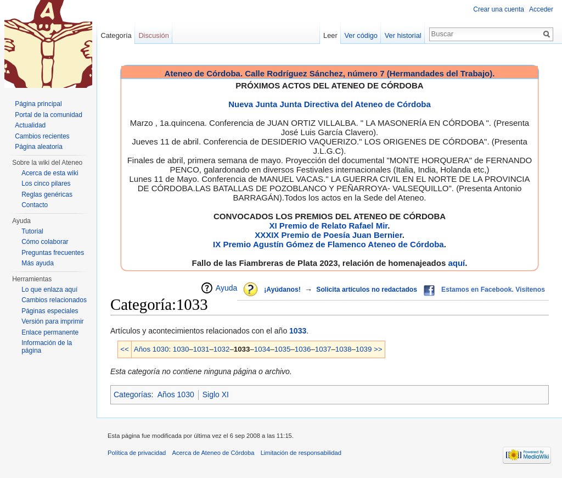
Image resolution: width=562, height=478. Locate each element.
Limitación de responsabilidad (301, 452)
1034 (262, 349)
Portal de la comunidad (48, 115)
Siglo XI (216, 394)
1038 (343, 349)
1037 (323, 349)
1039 (364, 349)
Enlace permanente (49, 332)
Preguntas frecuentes (52, 253)
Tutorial (32, 231)
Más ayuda (37, 263)
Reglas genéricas (46, 194)
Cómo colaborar (44, 242)
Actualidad (30, 125)
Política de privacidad (137, 452)
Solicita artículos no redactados (366, 289)
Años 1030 (151, 349)
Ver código (361, 35)
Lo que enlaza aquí (49, 289)
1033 (297, 330)
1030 (181, 349)
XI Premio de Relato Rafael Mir (328, 225)
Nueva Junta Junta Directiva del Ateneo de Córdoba (329, 104)
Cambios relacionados (54, 300)
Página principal (38, 104)
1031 (201, 349)
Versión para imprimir (52, 321)
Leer (330, 35)
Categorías (132, 394)
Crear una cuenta (498, 9)
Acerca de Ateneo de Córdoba (213, 452)
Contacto (34, 205)
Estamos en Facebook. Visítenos (493, 289)
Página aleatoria (39, 147)
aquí (456, 263)
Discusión (153, 35)
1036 (303, 349)
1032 (221, 349)
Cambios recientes (42, 136)
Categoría (115, 35)
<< (124, 349)
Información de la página (46, 346)
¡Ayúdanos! (282, 289)
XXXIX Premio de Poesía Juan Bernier (328, 235)
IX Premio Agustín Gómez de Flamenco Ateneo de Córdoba (328, 244)
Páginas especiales (49, 311)
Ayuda (226, 288)
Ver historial (403, 35)
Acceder (541, 9)
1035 (282, 349)
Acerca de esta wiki (49, 173)
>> (378, 349)
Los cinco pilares (45, 183)
